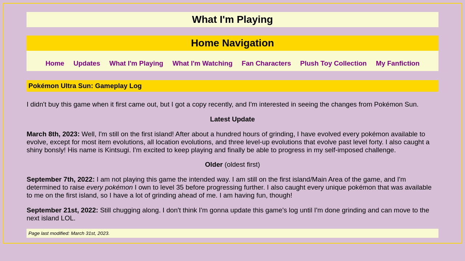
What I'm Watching (202, 63)
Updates (86, 63)
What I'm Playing (136, 63)
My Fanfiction (398, 63)
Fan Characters (266, 63)
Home (54, 63)
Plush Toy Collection (333, 63)
